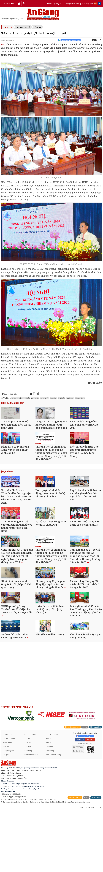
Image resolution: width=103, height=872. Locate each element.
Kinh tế (27, 801)
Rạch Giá (53, 398)
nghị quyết (35, 398)
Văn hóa (6, 809)
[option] (21, 778)
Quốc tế (48, 805)
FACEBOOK (80, 802)
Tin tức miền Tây (30, 817)
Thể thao (27, 809)
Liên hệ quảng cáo (54, 4)
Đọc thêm (7, 487)
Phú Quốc (61, 398)
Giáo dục (49, 801)
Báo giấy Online (72, 4)
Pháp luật (28, 805)
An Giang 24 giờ (23, 27)
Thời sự (37, 27)
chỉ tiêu (27, 398)
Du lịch (6, 817)
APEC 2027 (44, 398)
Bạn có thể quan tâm (12, 403)
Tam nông (28, 813)
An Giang (70, 398)
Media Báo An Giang (53, 817)
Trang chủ (7, 27)
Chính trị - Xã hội (52, 797)
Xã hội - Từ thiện (9, 801)
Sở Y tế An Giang (17, 398)
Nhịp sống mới (8, 813)
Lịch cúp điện (87, 4)
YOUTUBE (90, 802)
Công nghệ (7, 805)
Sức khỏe (49, 809)
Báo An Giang (80, 398)
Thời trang (50, 813)
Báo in (84, 790)
